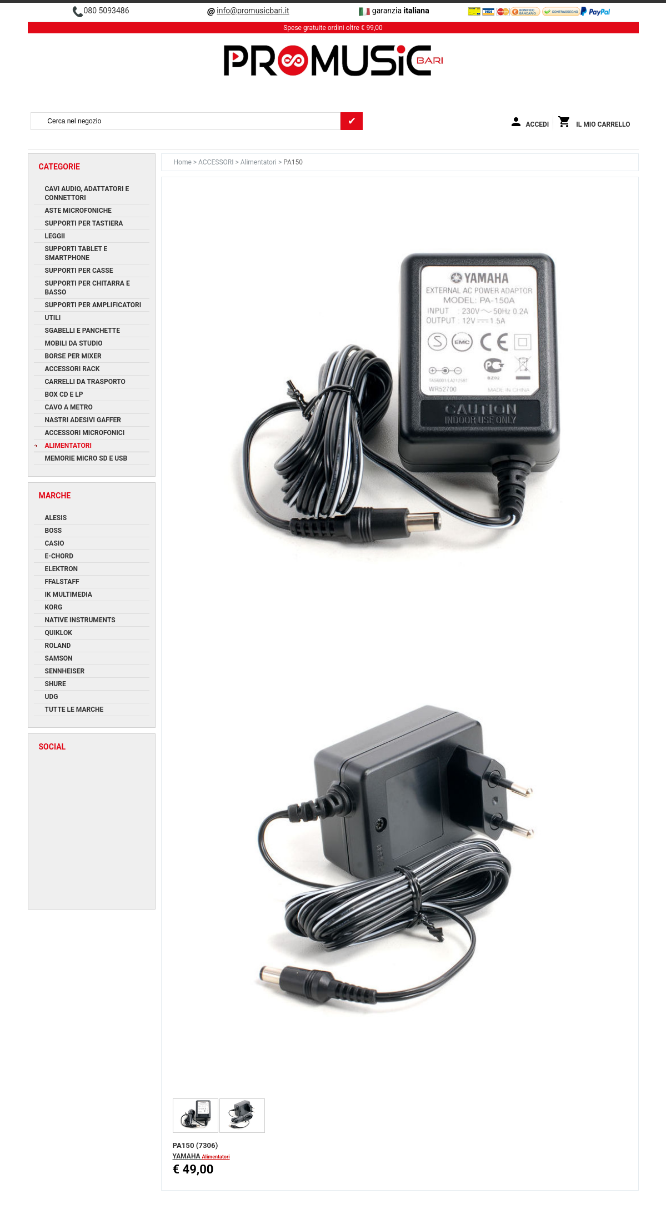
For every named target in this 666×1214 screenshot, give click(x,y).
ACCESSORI (216, 162)
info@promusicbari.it (253, 10)
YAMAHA (187, 1156)
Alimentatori (259, 162)
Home (183, 162)
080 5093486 (106, 10)
